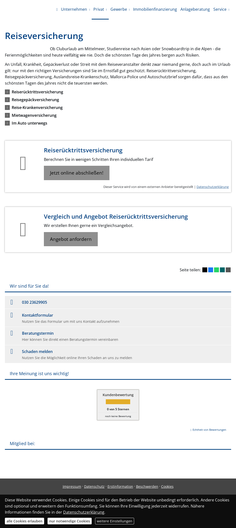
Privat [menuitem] (98, 9)
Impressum (72, 486)
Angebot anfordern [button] (71, 239)
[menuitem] (57, 10)
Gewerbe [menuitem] (118, 9)
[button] (37, 92)
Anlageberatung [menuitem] (195, 9)
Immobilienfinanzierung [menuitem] (155, 9)
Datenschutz (94, 486)
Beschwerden (147, 486)
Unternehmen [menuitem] (74, 9)
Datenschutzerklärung (213, 187)
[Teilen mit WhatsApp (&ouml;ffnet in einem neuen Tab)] (216, 269)
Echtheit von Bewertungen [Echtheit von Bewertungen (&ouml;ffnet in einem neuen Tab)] (209, 429)
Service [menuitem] (219, 9)
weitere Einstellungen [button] (114, 521)
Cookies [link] (167, 486)
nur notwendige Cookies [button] (69, 521)
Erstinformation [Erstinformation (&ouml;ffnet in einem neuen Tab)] (120, 486)
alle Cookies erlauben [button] (24, 521)
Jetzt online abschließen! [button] (76, 173)
